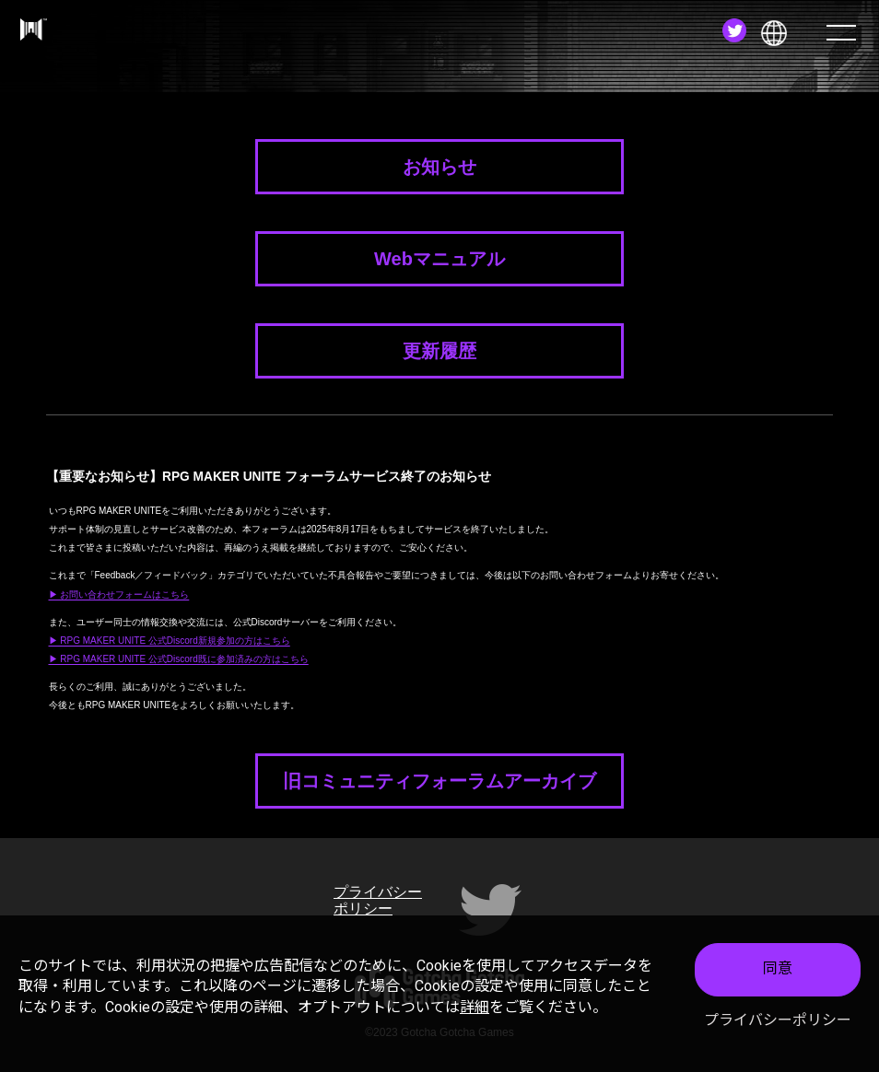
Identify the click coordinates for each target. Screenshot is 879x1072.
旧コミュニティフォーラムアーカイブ (439, 781)
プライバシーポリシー (777, 1022)
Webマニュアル (439, 259)
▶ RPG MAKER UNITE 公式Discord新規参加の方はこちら (169, 640)
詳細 (474, 1009)
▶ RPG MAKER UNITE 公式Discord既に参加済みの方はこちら (179, 659)
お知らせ (439, 167)
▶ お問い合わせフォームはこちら (119, 594)
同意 (777, 971)
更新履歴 (439, 351)
